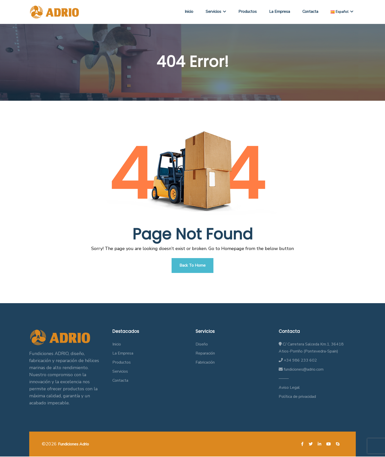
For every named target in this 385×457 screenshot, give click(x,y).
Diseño (202, 344)
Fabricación (205, 363)
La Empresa (279, 11)
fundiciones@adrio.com (301, 370)
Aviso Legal (289, 388)
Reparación (205, 354)
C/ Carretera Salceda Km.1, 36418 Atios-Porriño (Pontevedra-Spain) (311, 348)
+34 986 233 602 (298, 361)
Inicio (189, 11)
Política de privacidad (297, 397)
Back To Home (192, 265)
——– (284, 379)
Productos (247, 11)
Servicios (216, 11)
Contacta (310, 11)
